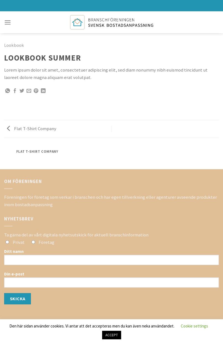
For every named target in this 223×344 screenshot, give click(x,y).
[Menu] (7, 22)
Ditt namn (111, 259)
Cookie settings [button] (194, 326)
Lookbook (14, 45)
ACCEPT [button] (111, 335)
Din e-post (111, 281)
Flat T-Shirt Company (31, 128)
